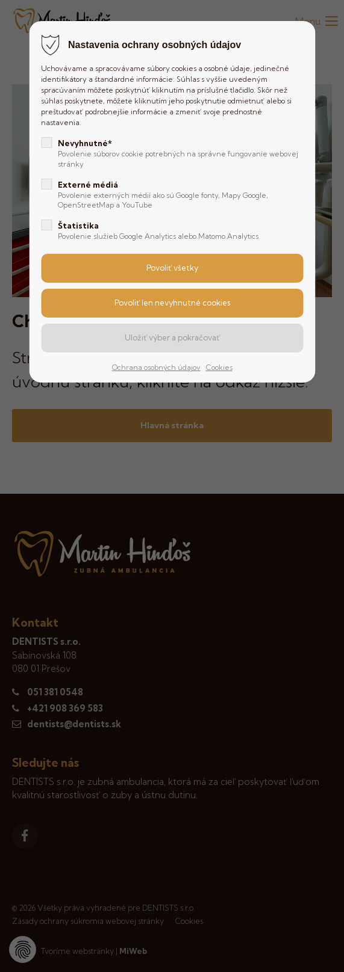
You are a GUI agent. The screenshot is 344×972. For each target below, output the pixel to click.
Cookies (219, 367)
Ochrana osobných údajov (156, 367)
